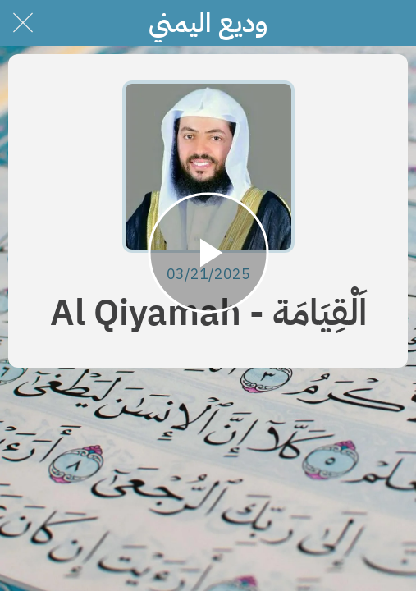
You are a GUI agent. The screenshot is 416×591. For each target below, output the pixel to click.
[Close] (23, 23)
